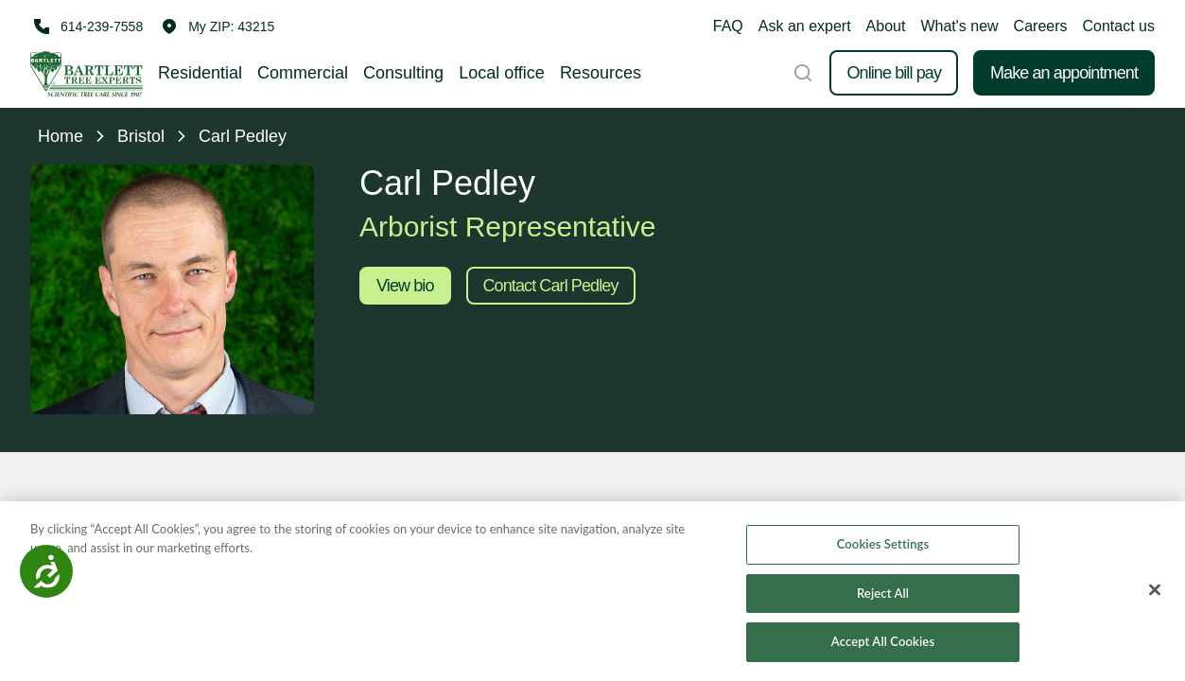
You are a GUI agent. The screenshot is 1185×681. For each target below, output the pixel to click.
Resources (600, 72)
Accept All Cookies (882, 641)
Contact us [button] (1119, 26)
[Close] (1155, 590)
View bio (405, 285)
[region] (592, 591)
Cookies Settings (883, 543)
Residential (200, 72)
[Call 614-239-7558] (86, 26)
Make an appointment (1064, 72)
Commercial (302, 72)
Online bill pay (893, 72)
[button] (218, 26)
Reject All (883, 593)
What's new (959, 26)
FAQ (728, 26)
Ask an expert (804, 26)
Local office (502, 72)
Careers (1041, 26)
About (886, 26)
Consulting (403, 72)
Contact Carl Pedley (551, 285)
